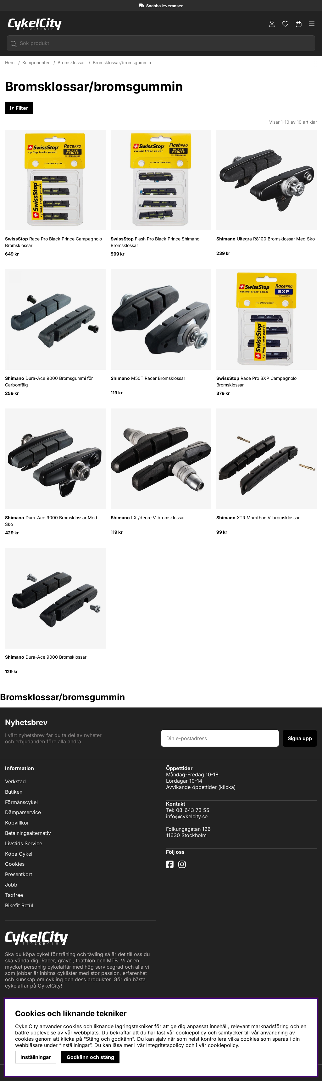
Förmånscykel (21, 802)
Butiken (13, 792)
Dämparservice (23, 812)
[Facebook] (170, 867)
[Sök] (161, 43)
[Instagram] (183, 867)
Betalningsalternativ (28, 833)
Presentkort (18, 874)
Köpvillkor (17, 823)
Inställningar (35, 1057)
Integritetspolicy (165, 1045)
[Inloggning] (272, 24)
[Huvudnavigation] (312, 24)
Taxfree (14, 895)
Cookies (15, 864)
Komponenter (36, 62)
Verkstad (15, 781)
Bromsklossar (71, 62)
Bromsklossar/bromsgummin (122, 62)
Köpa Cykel (18, 854)
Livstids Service (23, 843)
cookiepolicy (223, 1045)
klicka (227, 787)
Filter (19, 108)
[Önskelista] (285, 24)
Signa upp (300, 738)
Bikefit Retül (19, 905)
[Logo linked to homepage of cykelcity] (33, 24)
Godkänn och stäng (90, 1057)
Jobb (11, 884)
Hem (9, 62)
